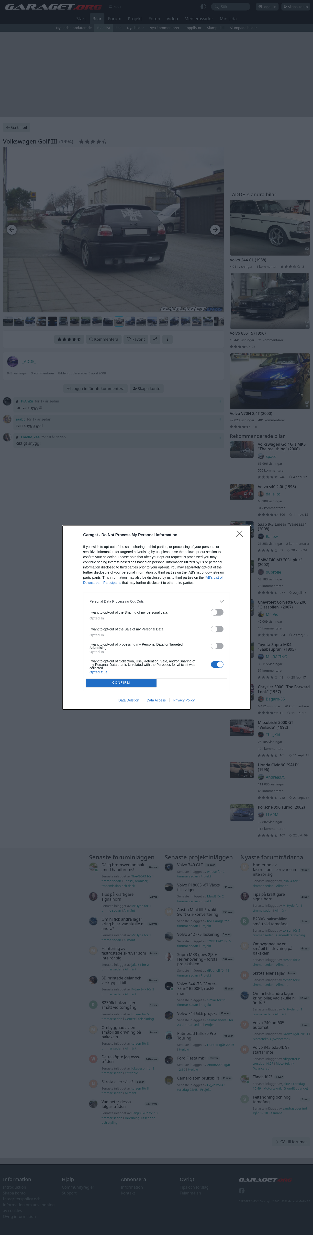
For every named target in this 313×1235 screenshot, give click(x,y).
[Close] (241, 535)
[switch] (217, 612)
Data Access (156, 700)
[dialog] (156, 618)
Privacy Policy (184, 700)
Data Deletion (128, 700)
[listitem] (156, 601)
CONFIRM (121, 683)
